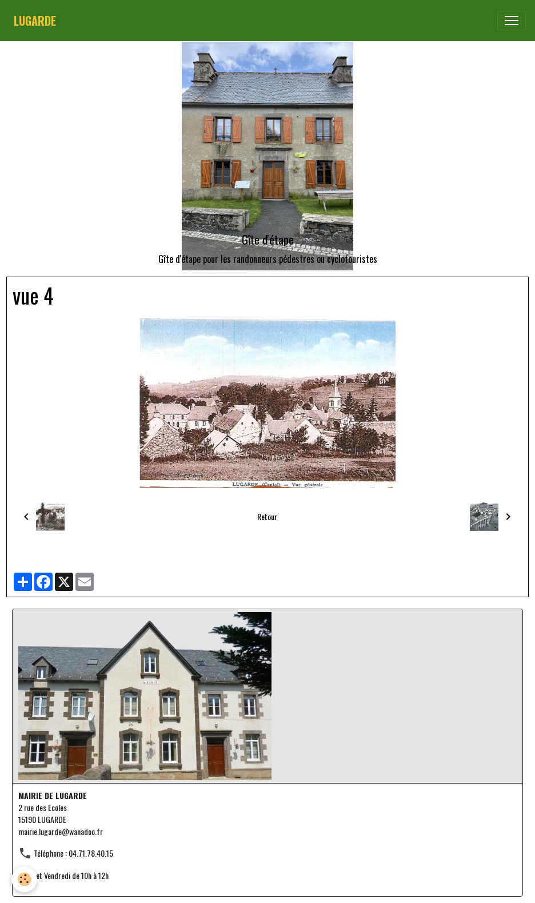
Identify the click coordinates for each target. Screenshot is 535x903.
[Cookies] (24, 879)
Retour (267, 516)
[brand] (35, 20)
